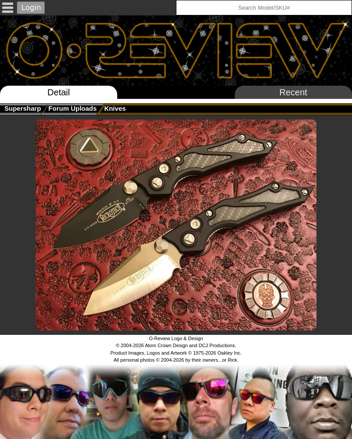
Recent (293, 92)
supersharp (22, 108)
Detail (58, 92)
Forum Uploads (72, 108)
